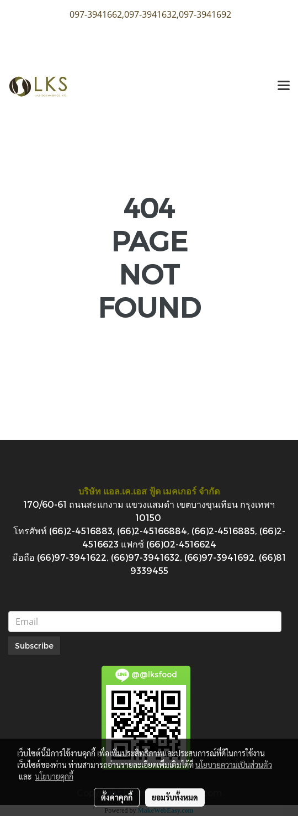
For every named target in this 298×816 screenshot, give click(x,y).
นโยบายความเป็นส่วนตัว (233, 765)
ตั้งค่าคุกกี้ (116, 797)
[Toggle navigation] (284, 86)
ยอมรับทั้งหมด (175, 797)
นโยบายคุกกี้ (54, 776)
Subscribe (34, 645)
